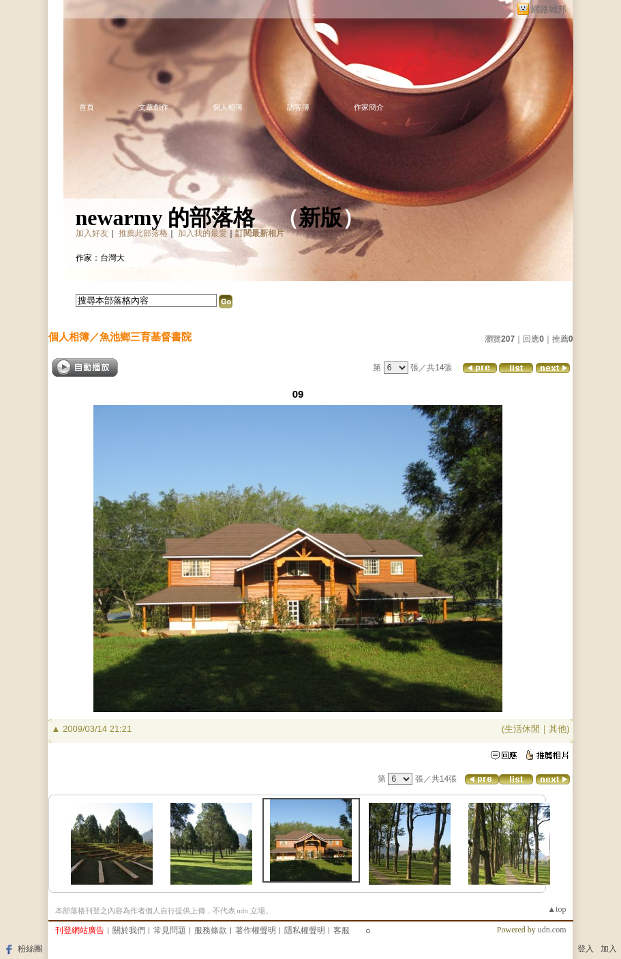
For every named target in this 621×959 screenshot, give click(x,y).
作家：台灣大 (100, 258)
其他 (557, 729)
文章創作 (153, 107)
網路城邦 (548, 9)
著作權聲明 (255, 930)
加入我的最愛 (202, 233)
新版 (320, 217)
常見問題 (169, 930)
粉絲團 (30, 949)
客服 (341, 930)
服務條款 (210, 930)
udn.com (552, 929)
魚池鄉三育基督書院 (146, 336)
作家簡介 (369, 107)
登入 (585, 949)
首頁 (86, 107)
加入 (609, 949)
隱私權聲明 (304, 930)
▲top (556, 909)
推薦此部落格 (143, 233)
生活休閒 (522, 729)
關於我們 (128, 930)
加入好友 (92, 233)
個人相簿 (228, 107)
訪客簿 (298, 107)
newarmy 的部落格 (166, 217)
